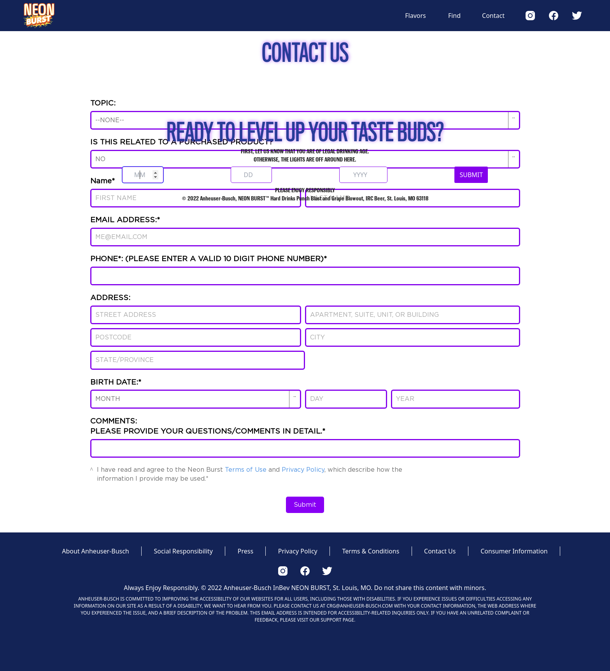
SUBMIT (471, 174)
